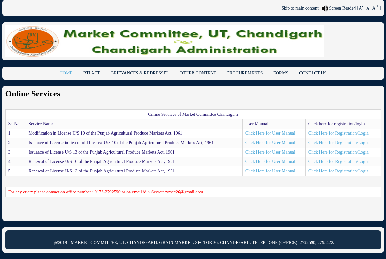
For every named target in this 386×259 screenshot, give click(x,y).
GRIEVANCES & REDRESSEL (140, 73)
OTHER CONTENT (197, 73)
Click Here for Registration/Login (338, 133)
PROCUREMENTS (245, 73)
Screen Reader (338, 8)
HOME (66, 73)
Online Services (32, 93)
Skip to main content (300, 8)
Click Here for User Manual (270, 133)
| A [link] (360, 8)
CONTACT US (312, 73)
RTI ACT (91, 73)
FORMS (280, 73)
